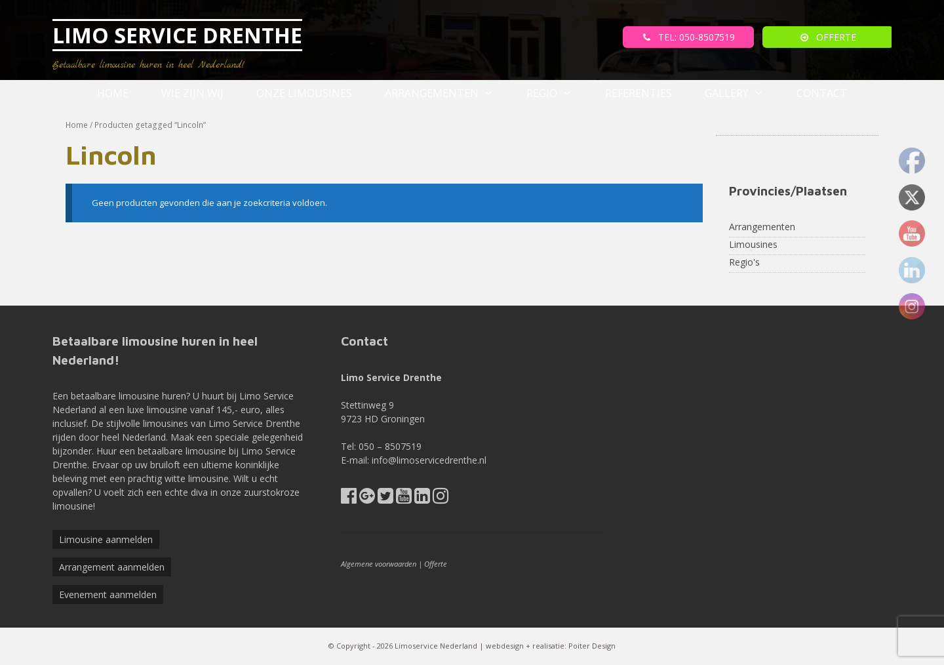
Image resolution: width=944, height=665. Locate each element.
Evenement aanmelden (108, 594)
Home (112, 93)
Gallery (742, 93)
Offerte (435, 564)
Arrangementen (447, 93)
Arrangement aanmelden (112, 567)
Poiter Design (592, 646)
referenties (638, 93)
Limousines (753, 244)
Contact (821, 93)
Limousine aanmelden (106, 539)
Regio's (744, 262)
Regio (557, 93)
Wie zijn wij (192, 93)
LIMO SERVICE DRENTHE (177, 35)
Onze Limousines (304, 93)
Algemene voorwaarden (378, 564)
